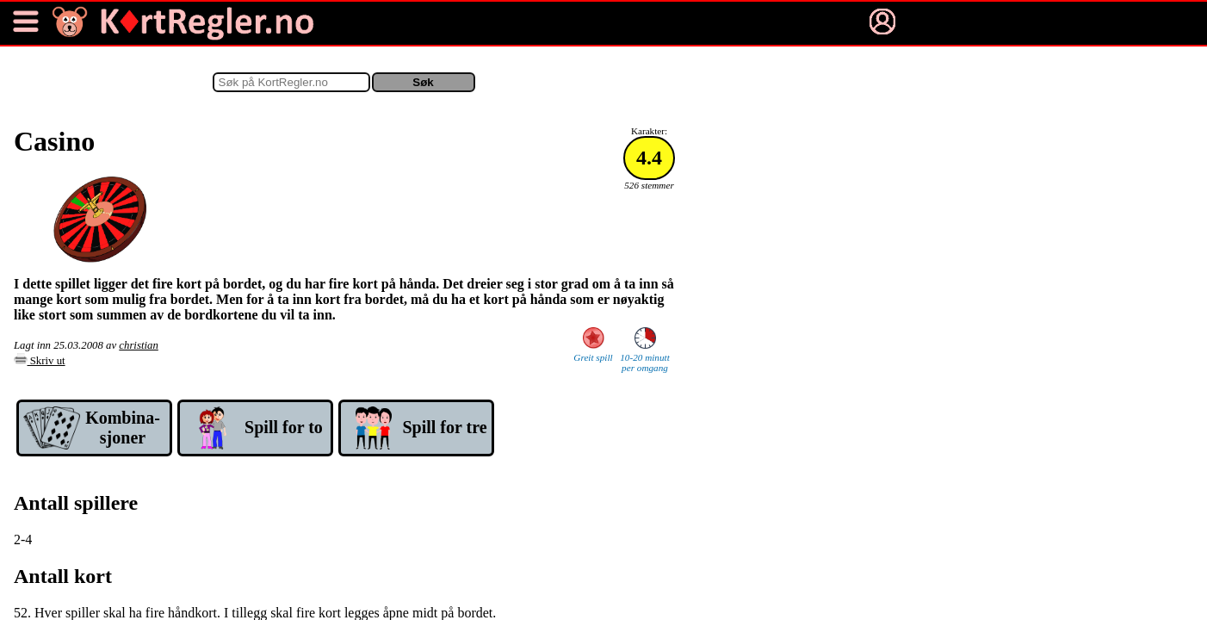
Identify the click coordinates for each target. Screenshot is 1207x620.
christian (138, 345)
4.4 (649, 157)
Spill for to (283, 427)
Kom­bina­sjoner (122, 427)
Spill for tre (444, 427)
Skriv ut (39, 361)
